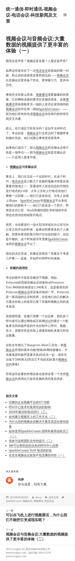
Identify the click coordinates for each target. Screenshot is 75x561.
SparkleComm (49, 109)
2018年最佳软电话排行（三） (28, 412)
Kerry (39, 497)
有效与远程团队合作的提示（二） (31, 441)
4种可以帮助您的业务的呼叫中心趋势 (33, 445)
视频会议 (63, 75)
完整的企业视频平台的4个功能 (29, 402)
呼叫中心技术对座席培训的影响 (30, 407)
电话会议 (42, 70)
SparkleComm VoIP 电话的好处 (30, 450)
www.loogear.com (16, 556)
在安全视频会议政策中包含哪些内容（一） (37, 455)
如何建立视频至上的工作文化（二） (33, 417)
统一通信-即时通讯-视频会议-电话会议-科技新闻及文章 (31, 15)
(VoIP (48, 321)
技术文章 (53, 497)
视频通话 (42, 94)
